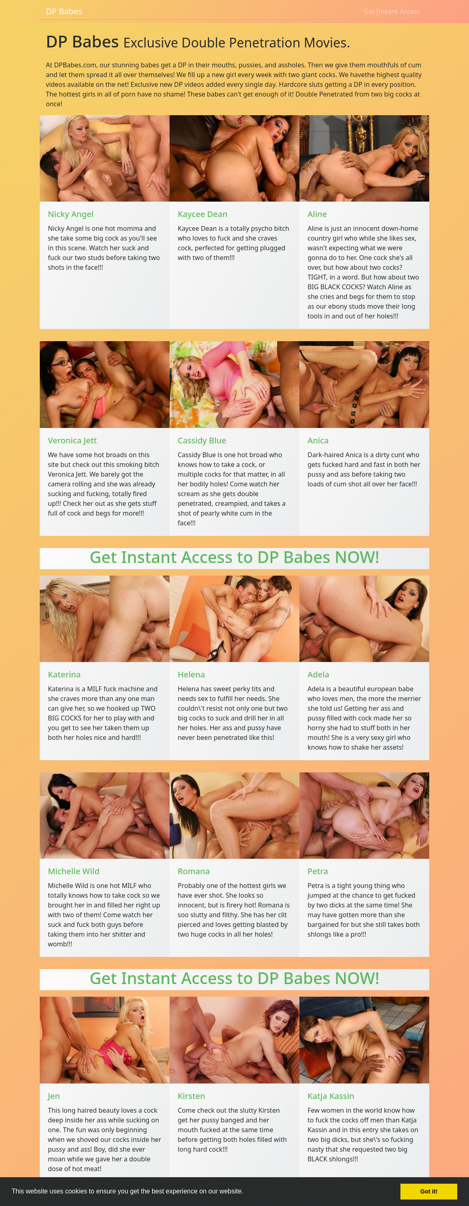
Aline (317, 214)
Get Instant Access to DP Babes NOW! (235, 557)
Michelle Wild (73, 871)
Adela (318, 674)
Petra (318, 871)
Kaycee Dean (203, 214)
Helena (191, 674)
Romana (194, 871)
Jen (54, 1095)
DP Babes (64, 11)
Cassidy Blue (202, 440)
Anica (318, 440)
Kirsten (191, 1095)
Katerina (64, 674)
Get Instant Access (392, 11)
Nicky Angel (71, 214)
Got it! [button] (428, 1191)
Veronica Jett (72, 440)
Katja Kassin (331, 1095)
